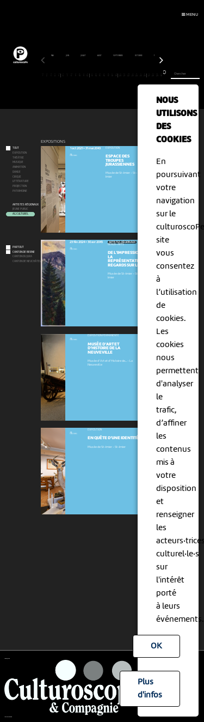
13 (92, 75)
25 (141, 75)
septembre (118, 55)
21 (124, 75)
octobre (139, 55)
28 (153, 75)
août (99, 55)
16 (104, 75)
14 (96, 75)
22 (129, 75)
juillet (83, 55)
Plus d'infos (150, 689)
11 (83, 75)
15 (100, 75)
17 (108, 75)
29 (157, 75)
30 (161, 75)
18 (112, 75)
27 (149, 75)
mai (52, 55)
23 (132, 75)
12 (87, 75)
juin (68, 55)
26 (144, 75)
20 (120, 75)
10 (80, 75)
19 (116, 75)
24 (137, 75)
